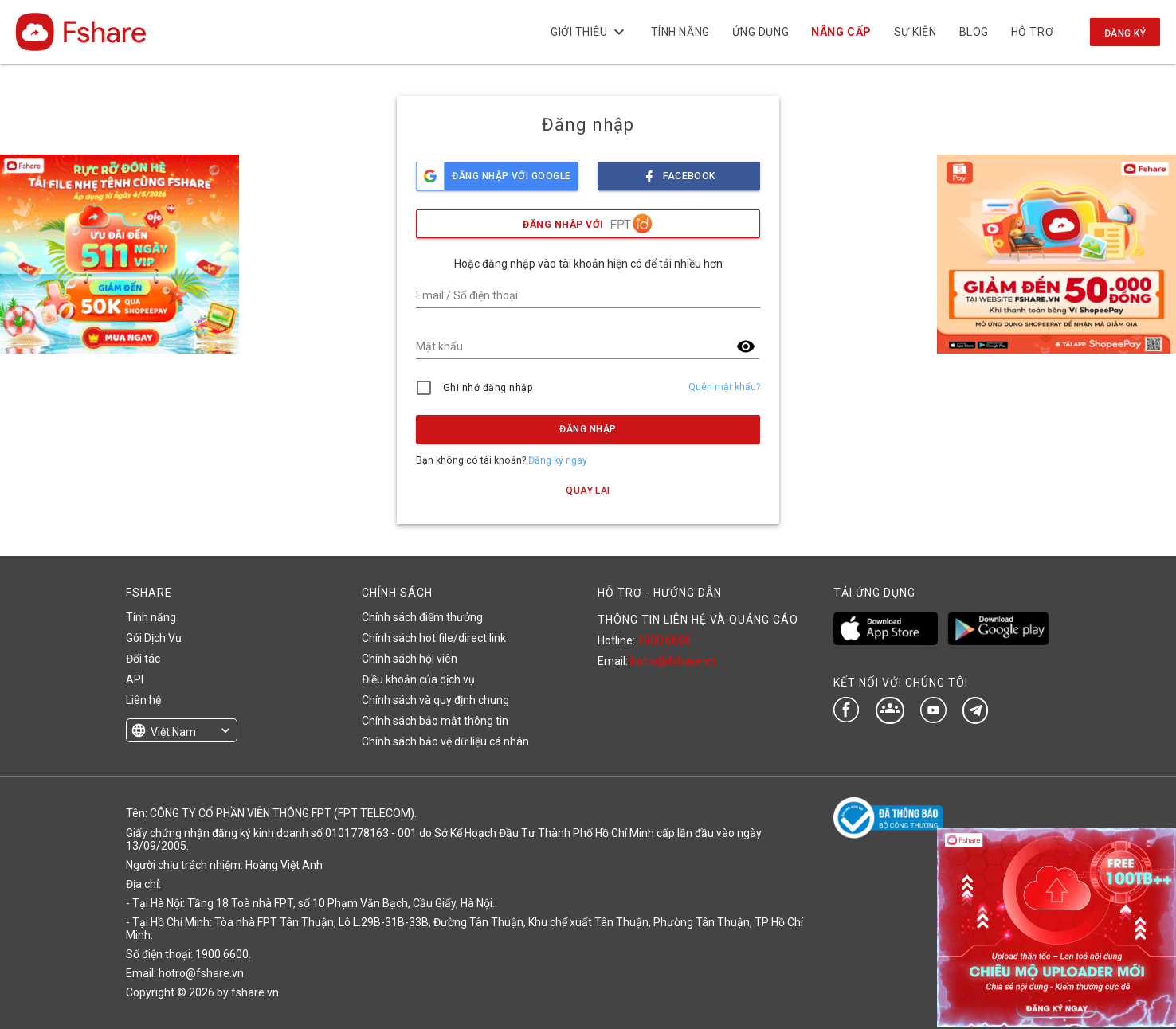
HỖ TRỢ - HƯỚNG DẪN (660, 592)
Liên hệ (143, 700)
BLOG (973, 31)
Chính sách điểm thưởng (422, 617)
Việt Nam (173, 732)
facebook (678, 172)
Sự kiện (914, 31)
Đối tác (143, 658)
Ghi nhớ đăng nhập (488, 387)
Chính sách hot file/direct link (434, 638)
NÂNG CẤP (841, 31)
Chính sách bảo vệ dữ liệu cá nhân (445, 741)
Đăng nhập (587, 429)
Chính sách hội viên (409, 658)
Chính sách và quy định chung (435, 700)
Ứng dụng (760, 31)
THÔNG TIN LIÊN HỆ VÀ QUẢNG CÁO (698, 619)
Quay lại (588, 490)
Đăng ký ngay (557, 460)
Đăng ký (1125, 33)
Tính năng (679, 31)
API (134, 679)
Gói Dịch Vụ (154, 638)
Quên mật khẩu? (724, 387)
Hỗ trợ (1032, 31)
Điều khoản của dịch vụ (418, 679)
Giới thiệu (590, 32)
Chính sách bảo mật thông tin (435, 720)
